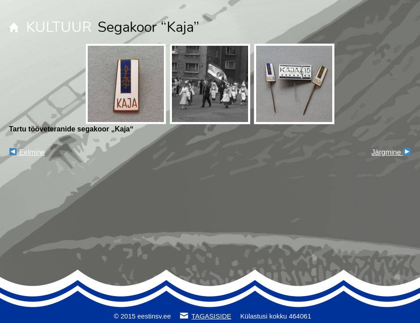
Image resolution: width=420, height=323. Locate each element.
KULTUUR (59, 27)
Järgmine (391, 152)
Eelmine (27, 152)
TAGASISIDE (211, 316)
